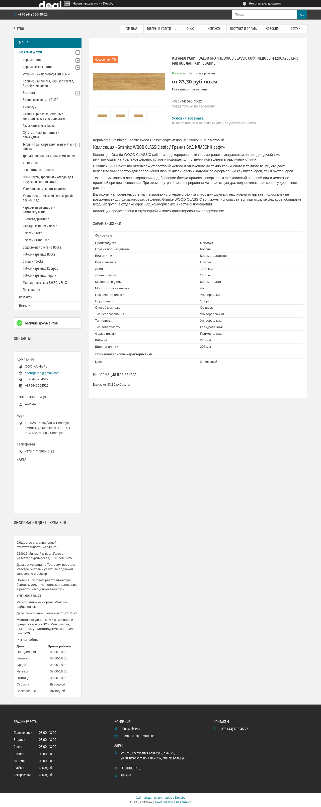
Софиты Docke (32, 233)
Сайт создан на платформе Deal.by (160, 797)
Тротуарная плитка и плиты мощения (49, 156)
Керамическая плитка (38, 67)
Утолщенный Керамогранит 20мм (46, 74)
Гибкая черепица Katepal (40, 269)
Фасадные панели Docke (40, 226)
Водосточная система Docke (42, 248)
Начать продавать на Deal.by (93, 3)
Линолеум (30, 107)
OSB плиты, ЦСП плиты (38, 170)
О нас (191, 29)
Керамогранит (33, 60)
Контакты (214, 29)
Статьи (295, 29)
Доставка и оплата (243, 29)
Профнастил (31, 290)
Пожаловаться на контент (173, 802)
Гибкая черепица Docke (39, 255)
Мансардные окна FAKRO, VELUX (45, 283)
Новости (272, 29)
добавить (274, 3)
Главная (132, 29)
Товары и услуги (159, 29)
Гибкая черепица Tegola (39, 276)
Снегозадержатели (36, 219)
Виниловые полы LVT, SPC (40, 100)
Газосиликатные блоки (39, 126)
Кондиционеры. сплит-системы (44, 189)
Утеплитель (30, 163)
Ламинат (29, 93)
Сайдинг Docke (33, 262)
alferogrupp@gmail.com (42, 373)
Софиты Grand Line (36, 240)
